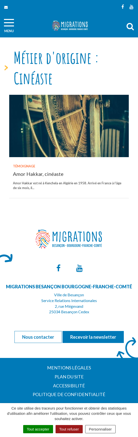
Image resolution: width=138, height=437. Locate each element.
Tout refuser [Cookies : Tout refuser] (69, 429)
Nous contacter (38, 337)
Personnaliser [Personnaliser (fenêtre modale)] (100, 429)
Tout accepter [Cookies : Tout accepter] (38, 429)
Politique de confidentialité (69, 394)
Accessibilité (69, 385)
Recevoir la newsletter (93, 337)
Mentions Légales (69, 367)
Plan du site (69, 376)
